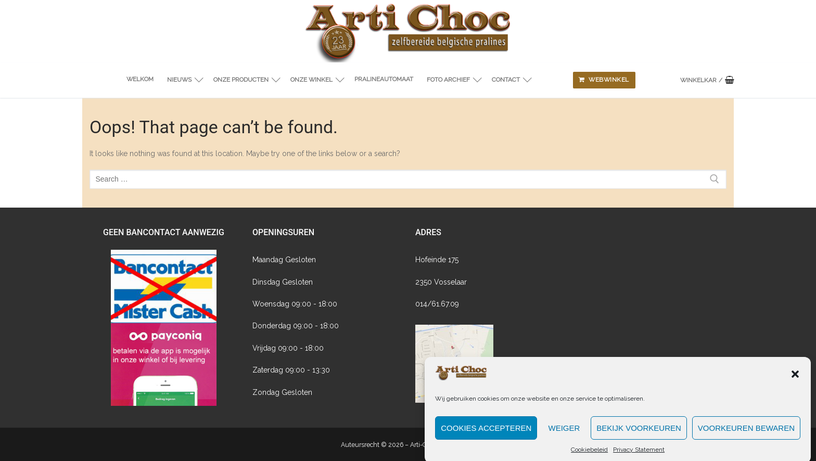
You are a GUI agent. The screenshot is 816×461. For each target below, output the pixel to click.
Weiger (564, 433)
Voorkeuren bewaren (746, 433)
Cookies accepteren (486, 433)
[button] (795, 380)
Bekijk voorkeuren (638, 433)
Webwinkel (604, 79)
